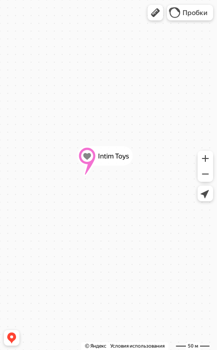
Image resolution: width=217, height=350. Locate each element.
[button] (155, 12)
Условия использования (137, 346)
